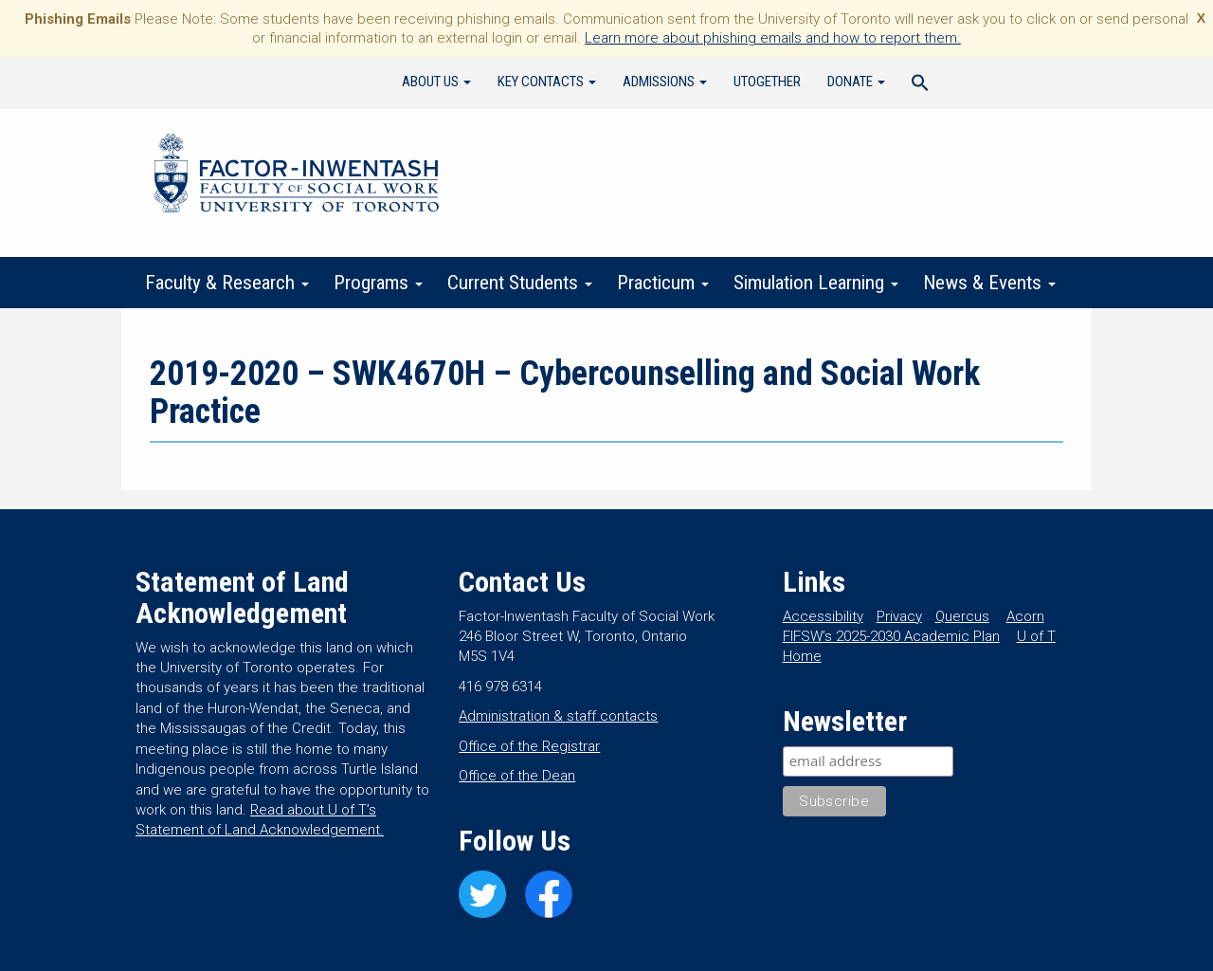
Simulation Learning (815, 282)
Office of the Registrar (529, 746)
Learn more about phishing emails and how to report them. (773, 37)
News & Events (989, 282)
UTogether (767, 81)
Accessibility (823, 616)
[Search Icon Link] (920, 85)
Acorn (1025, 616)
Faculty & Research (227, 282)
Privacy (899, 616)
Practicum (663, 282)
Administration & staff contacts (558, 715)
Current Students (519, 282)
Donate (856, 81)
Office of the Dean (517, 775)
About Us (436, 81)
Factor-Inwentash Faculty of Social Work (296, 176)
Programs (378, 282)
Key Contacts (547, 81)
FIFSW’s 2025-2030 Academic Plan (891, 636)
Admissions (665, 81)
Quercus (962, 616)
